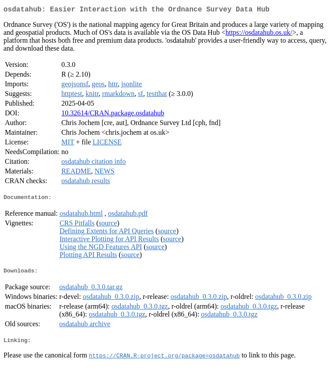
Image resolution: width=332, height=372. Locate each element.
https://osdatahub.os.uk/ (259, 34)
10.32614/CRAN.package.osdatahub (112, 114)
